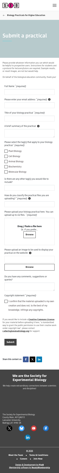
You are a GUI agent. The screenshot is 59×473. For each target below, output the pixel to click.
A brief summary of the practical (22, 126)
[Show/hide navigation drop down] (54, 5)
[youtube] (34, 428)
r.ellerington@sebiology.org (16, 331)
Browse (30, 267)
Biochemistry (15, 166)
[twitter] (9, 428)
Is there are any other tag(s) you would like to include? (26, 180)
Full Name (15, 86)
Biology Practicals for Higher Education (26, 15)
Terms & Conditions (38, 455)
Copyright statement (20, 295)
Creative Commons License (41, 319)
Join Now (37, 459)
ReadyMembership (41, 468)
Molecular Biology (17, 172)
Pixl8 (41, 465)
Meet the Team (15, 455)
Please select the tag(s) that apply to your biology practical (28, 144)
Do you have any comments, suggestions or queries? (25, 278)
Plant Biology (15, 151)
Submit (10, 342)
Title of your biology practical (24, 112)
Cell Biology (14, 156)
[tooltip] (49, 99)
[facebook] (46, 428)
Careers (23, 459)
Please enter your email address (27, 99)
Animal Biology (16, 161)
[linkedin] (28, 437)
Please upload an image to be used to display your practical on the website (28, 251)
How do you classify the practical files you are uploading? (26, 197)
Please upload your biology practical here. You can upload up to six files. (28, 213)
